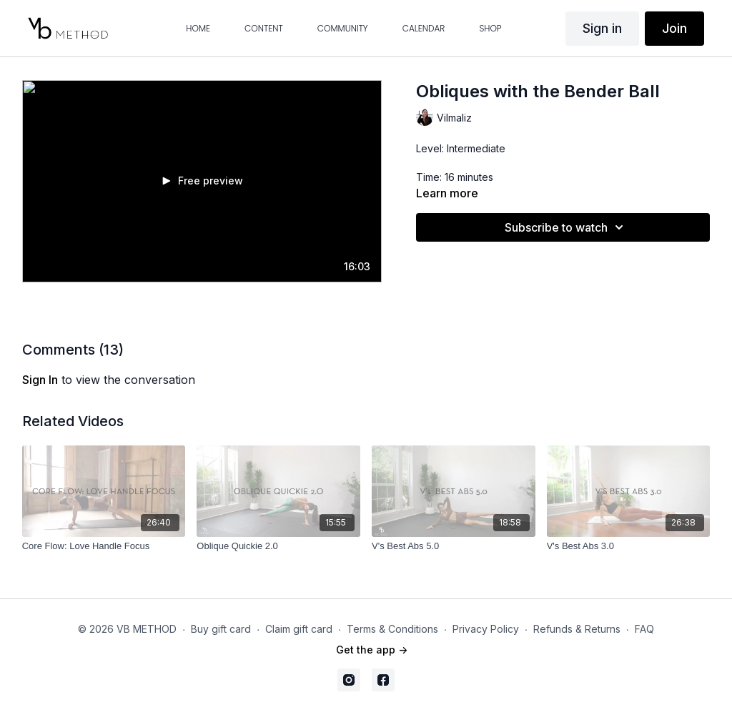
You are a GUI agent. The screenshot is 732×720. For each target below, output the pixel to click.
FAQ (644, 629)
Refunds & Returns (576, 629)
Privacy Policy (485, 629)
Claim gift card (298, 629)
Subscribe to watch (566, 227)
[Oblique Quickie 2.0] (278, 546)
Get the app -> (371, 649)
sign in (40, 380)
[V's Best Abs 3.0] (629, 546)
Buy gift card (221, 629)
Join (674, 28)
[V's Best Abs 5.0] (453, 546)
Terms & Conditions (392, 629)
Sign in (602, 28)
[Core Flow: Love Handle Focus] (104, 546)
